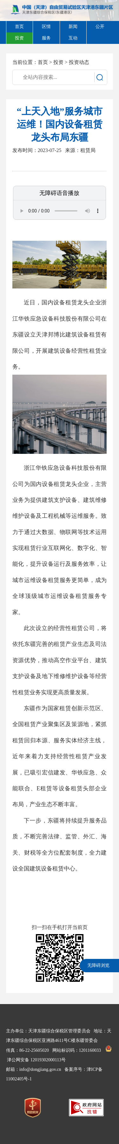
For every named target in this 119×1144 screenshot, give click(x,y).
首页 (43, 62)
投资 (58, 62)
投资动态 (79, 62)
